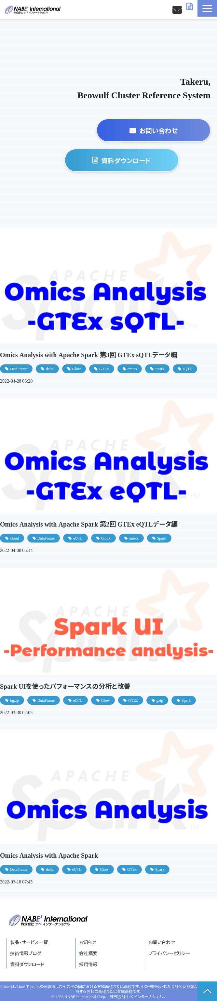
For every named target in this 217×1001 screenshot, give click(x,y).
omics (132, 368)
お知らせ (87, 941)
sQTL (187, 368)
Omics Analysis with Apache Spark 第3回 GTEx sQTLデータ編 (88, 354)
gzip (159, 700)
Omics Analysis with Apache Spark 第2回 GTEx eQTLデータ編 (89, 524)
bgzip (14, 700)
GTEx (104, 368)
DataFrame (18, 368)
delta (49, 368)
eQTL (78, 538)
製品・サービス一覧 (29, 941)
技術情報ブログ (25, 953)
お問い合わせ (178, 9)
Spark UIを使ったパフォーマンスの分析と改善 (65, 686)
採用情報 (88, 964)
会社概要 (88, 953)
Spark (159, 368)
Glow (76, 368)
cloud (14, 538)
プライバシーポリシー (169, 953)
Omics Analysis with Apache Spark (49, 855)
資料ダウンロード (190, 6)
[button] (207, 8)
